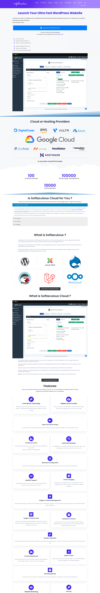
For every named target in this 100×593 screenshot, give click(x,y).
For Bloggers (17, 132)
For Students (18, 129)
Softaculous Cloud (40, 36)
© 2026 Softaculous (17, 550)
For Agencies (18, 126)
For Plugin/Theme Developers (21, 112)
